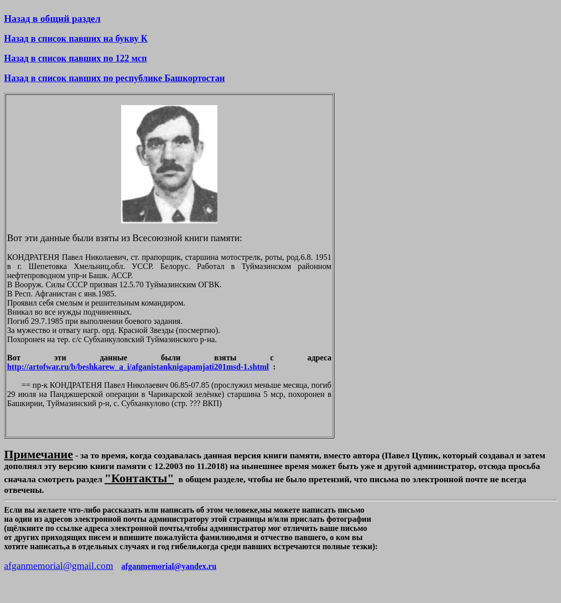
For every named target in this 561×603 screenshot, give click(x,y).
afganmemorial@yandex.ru (168, 566)
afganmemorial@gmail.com (58, 565)
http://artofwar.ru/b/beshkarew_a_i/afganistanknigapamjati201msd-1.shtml (138, 366)
